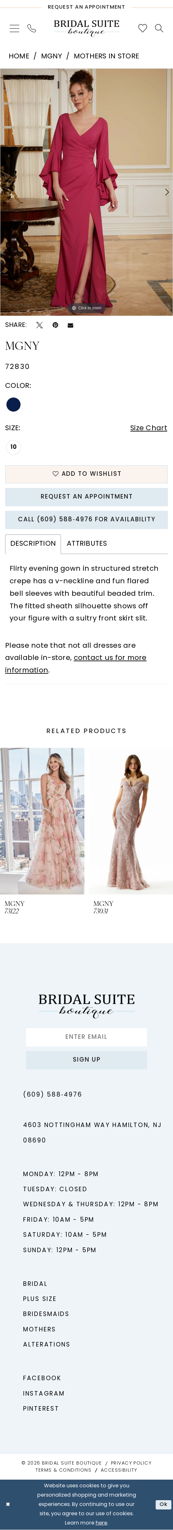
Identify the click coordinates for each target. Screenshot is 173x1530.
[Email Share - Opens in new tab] (70, 325)
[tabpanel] (86, 192)
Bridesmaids (46, 1315)
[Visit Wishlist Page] (142, 28)
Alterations (47, 1345)
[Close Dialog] (8, 1504)
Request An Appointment (87, 497)
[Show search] (159, 28)
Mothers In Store (106, 56)
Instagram (44, 1394)
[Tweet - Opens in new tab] (39, 325)
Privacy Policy (131, 1463)
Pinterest (41, 1409)
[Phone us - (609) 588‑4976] (31, 28)
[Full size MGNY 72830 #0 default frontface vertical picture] (86, 192)
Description (33, 544)
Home (19, 56)
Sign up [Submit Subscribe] (87, 1060)
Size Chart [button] (148, 428)
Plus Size (40, 1299)
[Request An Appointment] (86, 5)
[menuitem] (14, 28)
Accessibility (119, 1470)
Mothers (39, 1330)
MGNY (51, 56)
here (101, 1523)
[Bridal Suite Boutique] (86, 28)
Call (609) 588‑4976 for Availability (86, 520)
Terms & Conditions (63, 1470)
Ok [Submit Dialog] (164, 1505)
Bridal (35, 1284)
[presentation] (42, 821)
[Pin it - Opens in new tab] (55, 325)
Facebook (42, 1379)
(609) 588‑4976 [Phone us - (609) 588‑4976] (52, 1095)
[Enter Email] (86, 1037)
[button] (14, 28)
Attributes (87, 544)
